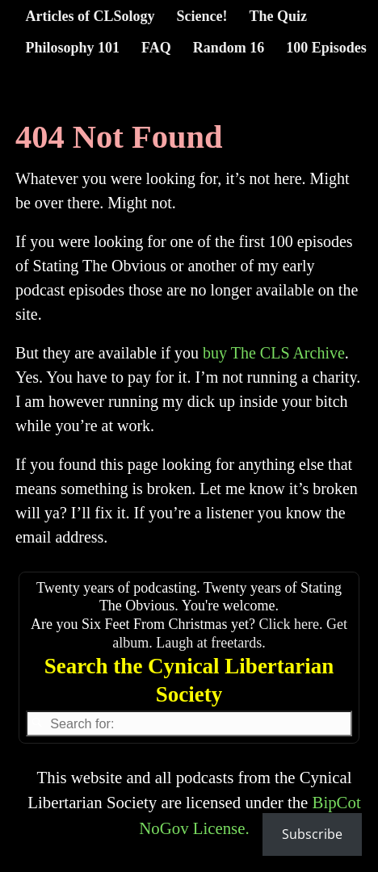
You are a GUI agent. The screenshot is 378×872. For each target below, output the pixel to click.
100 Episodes (326, 48)
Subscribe (312, 834)
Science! (201, 16)
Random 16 (229, 48)
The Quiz (278, 16)
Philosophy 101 (73, 48)
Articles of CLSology (90, 16)
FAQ (156, 48)
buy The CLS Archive (274, 353)
